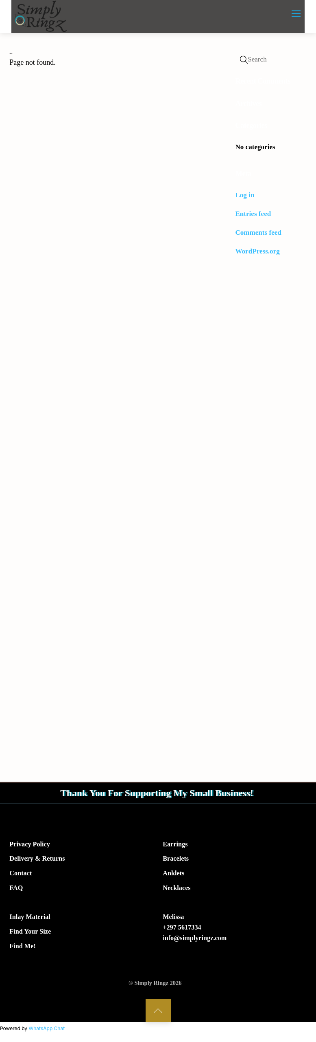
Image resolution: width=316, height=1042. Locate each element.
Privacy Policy (29, 845)
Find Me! (22, 947)
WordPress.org (257, 251)
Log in (244, 195)
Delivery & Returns (37, 860)
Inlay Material (29, 918)
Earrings (175, 845)
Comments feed (258, 232)
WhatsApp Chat (46, 1030)
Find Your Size (30, 932)
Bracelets (176, 860)
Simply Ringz (151, 984)
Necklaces (177, 889)
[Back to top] (158, 1011)
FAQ (16, 889)
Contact (20, 874)
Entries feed (253, 214)
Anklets (173, 874)
